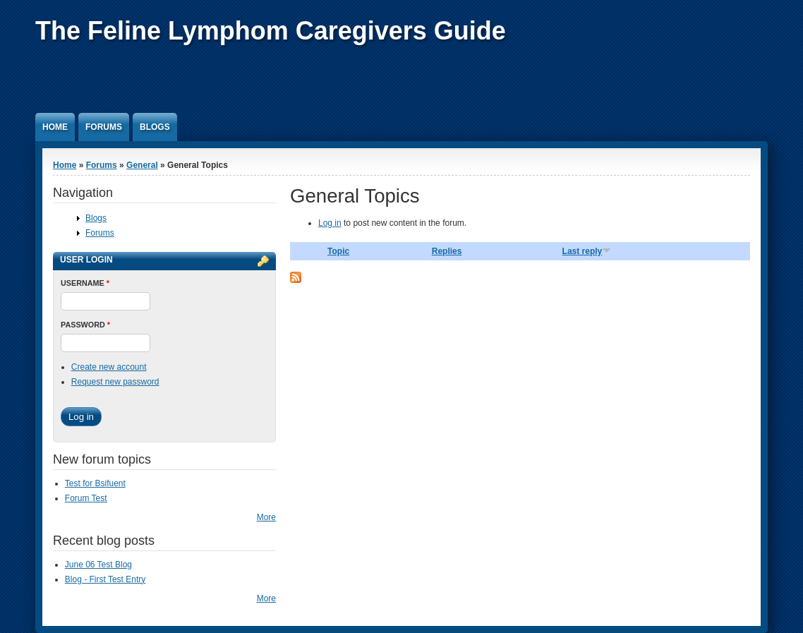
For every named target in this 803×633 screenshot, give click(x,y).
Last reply (587, 251)
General (142, 165)
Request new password (115, 382)
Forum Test (86, 498)
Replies (447, 251)
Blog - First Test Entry (105, 579)
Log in (330, 223)
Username (85, 283)
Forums (103, 127)
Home (55, 127)
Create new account (109, 367)
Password (85, 324)
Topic (338, 251)
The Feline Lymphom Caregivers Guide (270, 30)
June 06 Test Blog (98, 564)
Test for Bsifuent (95, 483)
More (266, 517)
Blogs (155, 127)
